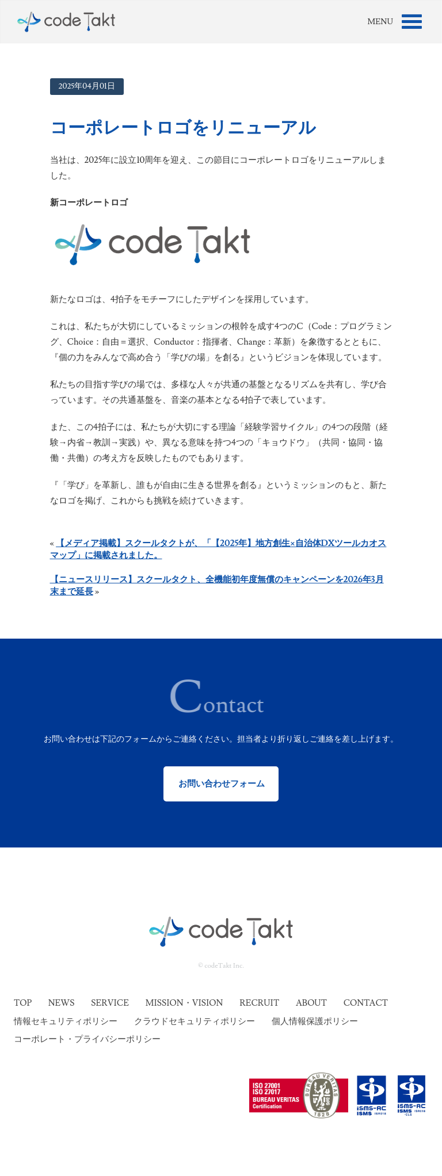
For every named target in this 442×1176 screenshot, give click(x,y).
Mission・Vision (184, 1003)
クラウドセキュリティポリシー (194, 1021)
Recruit (259, 1003)
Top (23, 1003)
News (61, 1003)
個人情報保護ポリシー (315, 1021)
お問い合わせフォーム (221, 783)
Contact (366, 1003)
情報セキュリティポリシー (65, 1021)
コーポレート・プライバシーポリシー (87, 1039)
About (311, 1003)
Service (110, 1003)
